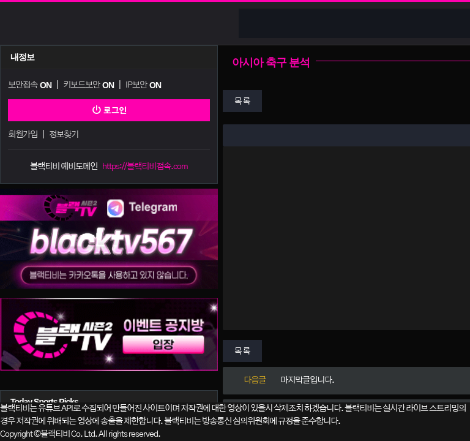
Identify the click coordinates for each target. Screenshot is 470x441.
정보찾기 (63, 134)
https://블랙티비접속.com (145, 166)
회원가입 (22, 134)
